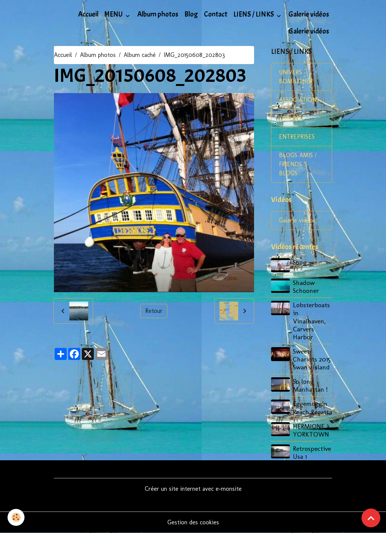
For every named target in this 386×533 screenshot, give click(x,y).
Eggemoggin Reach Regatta (312, 407)
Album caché (140, 54)
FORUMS (290, 118)
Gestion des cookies (193, 522)
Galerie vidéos (308, 14)
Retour (153, 310)
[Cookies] (16, 517)
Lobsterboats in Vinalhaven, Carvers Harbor (311, 320)
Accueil (88, 14)
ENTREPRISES (297, 136)
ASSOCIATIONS (299, 99)
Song (299, 262)
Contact (215, 14)
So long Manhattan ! (310, 385)
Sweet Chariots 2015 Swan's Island (312, 359)
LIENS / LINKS (254, 14)
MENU (114, 14)
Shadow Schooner (306, 286)
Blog (191, 14)
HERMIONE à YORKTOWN (311, 430)
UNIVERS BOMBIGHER (296, 77)
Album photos (157, 14)
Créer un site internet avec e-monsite (193, 488)
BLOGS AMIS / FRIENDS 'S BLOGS (298, 164)
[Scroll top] (370, 517)
